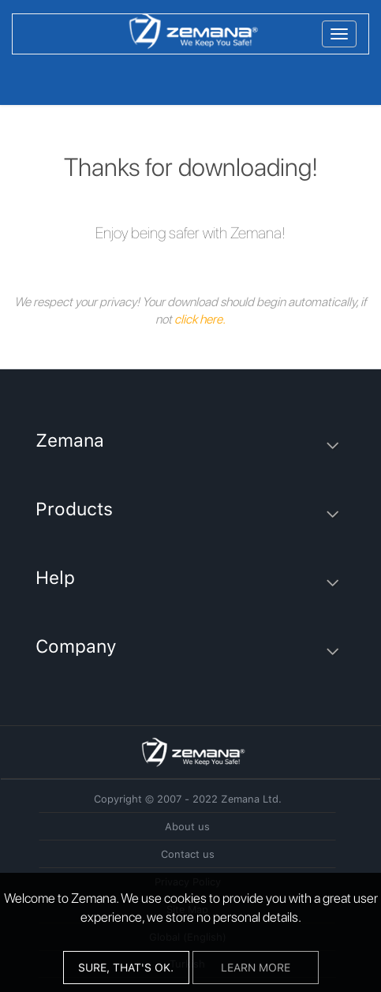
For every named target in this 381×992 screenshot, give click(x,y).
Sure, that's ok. (126, 967)
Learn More (255, 967)
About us (187, 827)
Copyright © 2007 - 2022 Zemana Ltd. (188, 799)
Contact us (188, 854)
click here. (200, 319)
